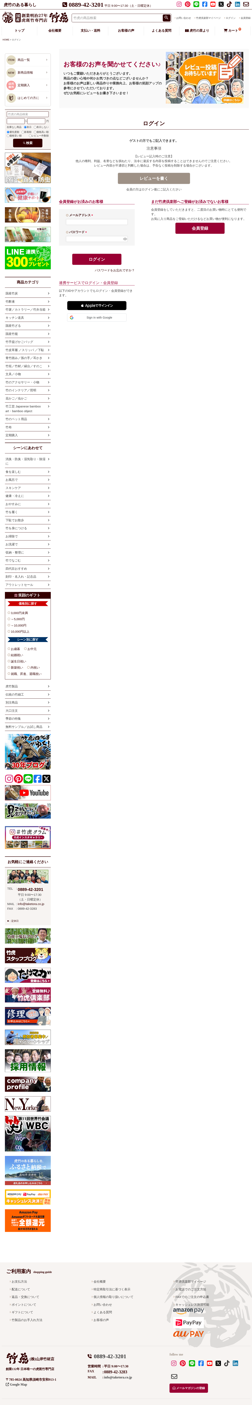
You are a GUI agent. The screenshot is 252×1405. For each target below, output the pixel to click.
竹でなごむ (13, 560)
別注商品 (12, 702)
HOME (6, 39)
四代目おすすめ (16, 568)
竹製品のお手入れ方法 (27, 1320)
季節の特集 (13, 718)
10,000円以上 (20, 631)
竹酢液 (10, 301)
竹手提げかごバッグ (19, 341)
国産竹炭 (12, 293)
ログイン (231, 18)
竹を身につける (16, 528)
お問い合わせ (183, 18)
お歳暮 (15, 649)
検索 (29, 143)
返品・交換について (25, 1297)
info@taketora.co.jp (31, 904)
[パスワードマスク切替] (125, 239)
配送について (21, 1289)
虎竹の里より (197, 30)
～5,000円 (18, 619)
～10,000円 (18, 625)
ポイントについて (24, 1304)
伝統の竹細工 (15, 694)
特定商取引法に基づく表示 (112, 1289)
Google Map (16, 1384)
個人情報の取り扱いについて (113, 1297)
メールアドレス (82, 215)
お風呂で (12, 479)
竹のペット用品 (16, 419)
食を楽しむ (13, 471)
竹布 (9, 427)
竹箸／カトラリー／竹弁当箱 (25, 309)
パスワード (78, 232)
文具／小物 (13, 374)
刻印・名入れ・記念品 (21, 576)
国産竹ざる (13, 325)
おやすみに (13, 504)
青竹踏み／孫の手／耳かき (24, 358)
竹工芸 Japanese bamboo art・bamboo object (23, 409)
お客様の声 (126, 30)
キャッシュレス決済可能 (192, 1304)
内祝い (35, 667)
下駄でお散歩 (15, 520)
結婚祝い (17, 655)
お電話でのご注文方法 (190, 1289)
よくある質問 (161, 30)
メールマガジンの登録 (189, 1388)
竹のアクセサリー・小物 (22, 382)
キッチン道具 (15, 317)
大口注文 (12, 710)
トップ (19, 30)
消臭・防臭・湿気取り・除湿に (25, 461)
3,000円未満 (19, 613)
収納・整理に (15, 552)
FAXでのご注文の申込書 (192, 1297)
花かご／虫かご (16, 398)
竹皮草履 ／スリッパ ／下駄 (25, 350)
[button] (97, 305)
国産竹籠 (12, 334)
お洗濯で (12, 544)
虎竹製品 (12, 686)
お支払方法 (19, 1281)
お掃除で (12, 536)
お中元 (32, 649)
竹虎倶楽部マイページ (208, 18)
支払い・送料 (90, 30)
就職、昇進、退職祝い (26, 674)
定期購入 (12, 435)
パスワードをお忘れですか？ (115, 270)
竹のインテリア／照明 (21, 390)
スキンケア (13, 488)
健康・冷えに (15, 496)
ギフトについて (22, 1312)
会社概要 (54, 30)
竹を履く (12, 512)
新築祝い (17, 667)
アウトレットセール (19, 584)
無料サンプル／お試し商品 (24, 726)
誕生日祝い (18, 661)
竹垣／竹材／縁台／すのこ (24, 366)
